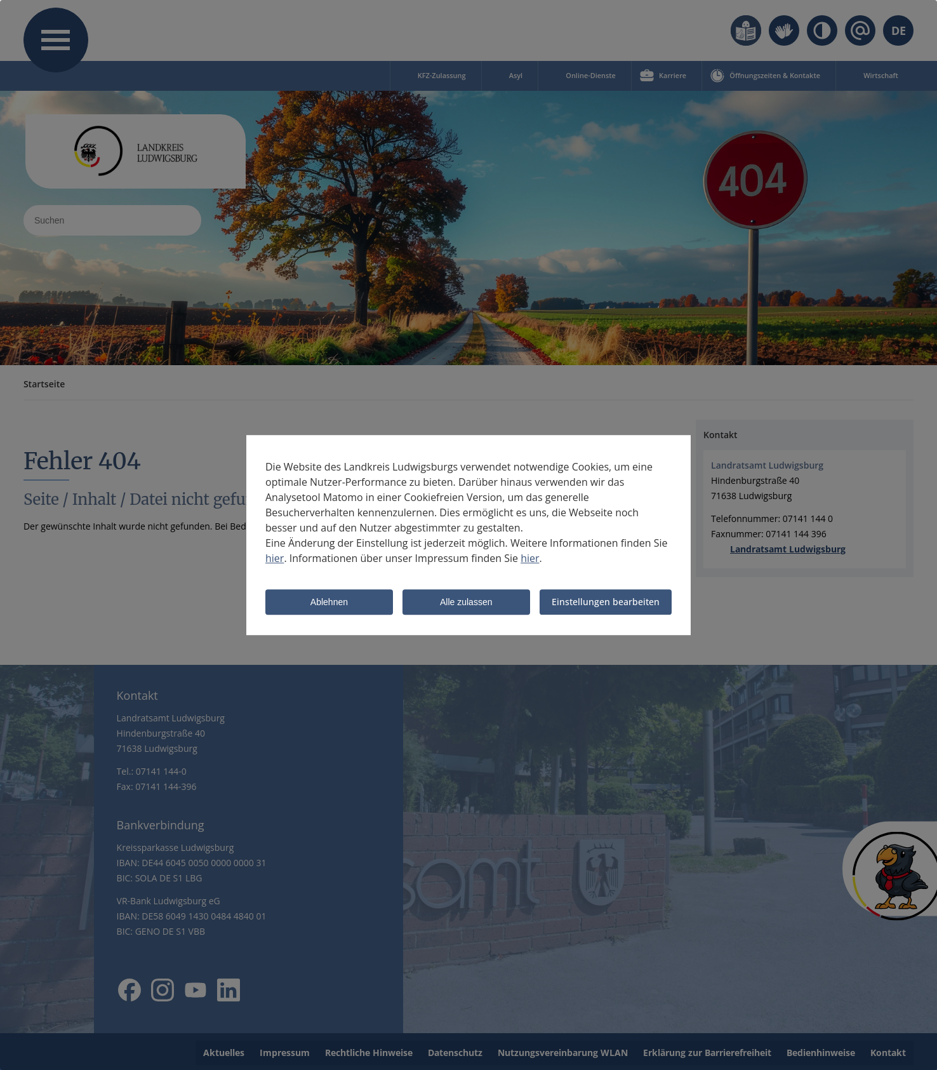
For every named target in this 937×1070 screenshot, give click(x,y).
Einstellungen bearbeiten (606, 602)
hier (274, 559)
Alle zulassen (466, 603)
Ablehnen (329, 603)
